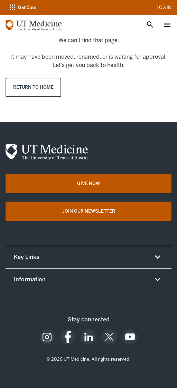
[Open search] (150, 25)
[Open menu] (167, 25)
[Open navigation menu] (22, 7)
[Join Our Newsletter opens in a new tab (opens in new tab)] (88, 211)
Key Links (26, 257)
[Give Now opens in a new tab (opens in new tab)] (88, 183)
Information (30, 279)
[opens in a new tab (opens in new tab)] (47, 337)
